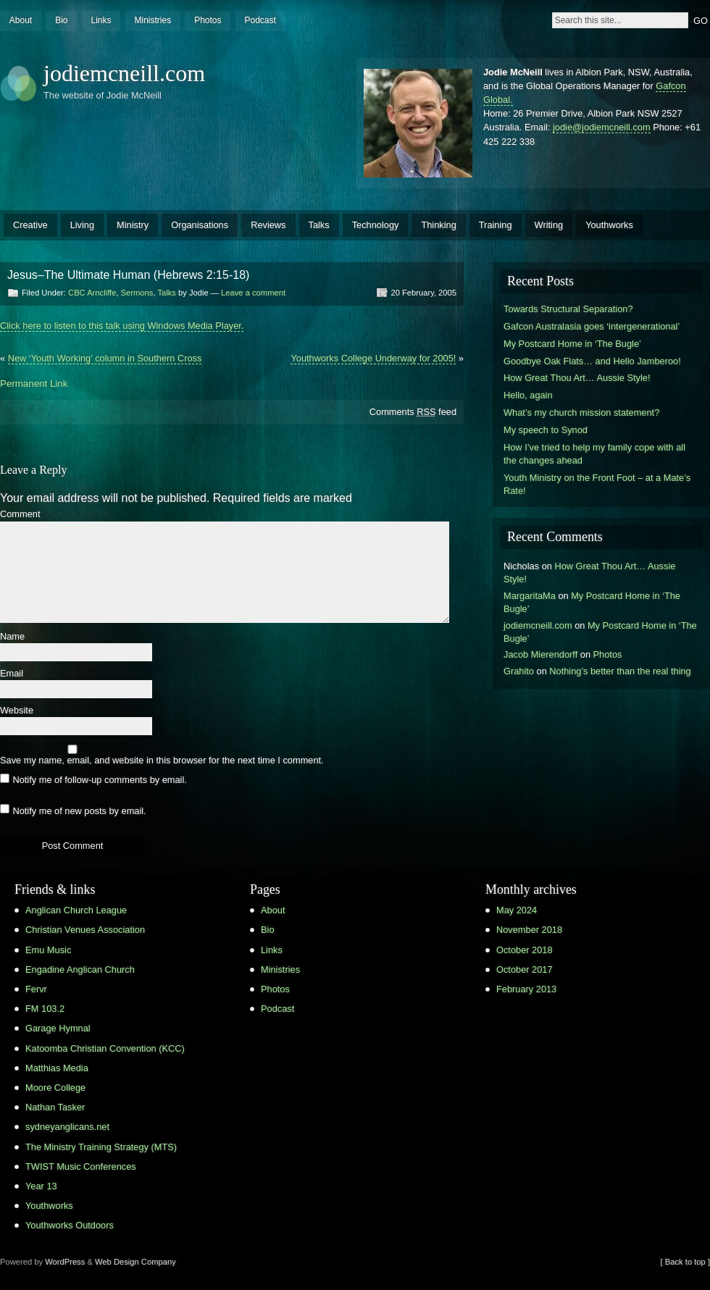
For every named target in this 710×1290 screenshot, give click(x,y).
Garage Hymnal (58, 1028)
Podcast (259, 20)
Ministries (152, 20)
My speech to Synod (546, 429)
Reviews (268, 224)
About (20, 20)
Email (11, 674)
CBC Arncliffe (92, 292)
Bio (61, 20)
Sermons (137, 292)
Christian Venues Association (85, 929)
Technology (375, 224)
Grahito (519, 671)
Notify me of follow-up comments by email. (99, 779)
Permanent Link (33, 383)
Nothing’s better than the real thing (619, 671)
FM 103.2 (44, 1008)
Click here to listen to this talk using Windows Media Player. (121, 325)
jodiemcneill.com (124, 73)
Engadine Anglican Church (80, 969)
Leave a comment (253, 292)
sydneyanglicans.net (67, 1126)
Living (82, 224)
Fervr (36, 989)
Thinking (438, 224)
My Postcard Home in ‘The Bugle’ (572, 343)
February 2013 (526, 989)
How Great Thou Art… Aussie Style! (577, 377)
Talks (319, 224)
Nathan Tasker (55, 1107)
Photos (207, 20)
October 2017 (524, 969)
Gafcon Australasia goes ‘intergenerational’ (592, 326)
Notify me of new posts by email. (79, 810)
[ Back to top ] (685, 1261)
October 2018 (524, 950)
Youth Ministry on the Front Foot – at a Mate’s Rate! (597, 484)
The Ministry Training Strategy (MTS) (101, 1147)
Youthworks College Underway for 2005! (373, 358)
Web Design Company (135, 1261)
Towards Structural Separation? (568, 308)
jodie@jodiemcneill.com (602, 127)
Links (101, 20)
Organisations (199, 224)
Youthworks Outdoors (69, 1225)
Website (16, 711)
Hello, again (528, 395)
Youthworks (609, 224)
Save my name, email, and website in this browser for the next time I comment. (162, 761)
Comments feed (412, 411)
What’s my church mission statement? (581, 412)
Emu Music (48, 950)
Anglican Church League (76, 910)
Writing (549, 224)
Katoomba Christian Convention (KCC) (105, 1048)
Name (12, 637)
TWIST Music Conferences (80, 1166)
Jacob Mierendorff (540, 654)
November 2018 (529, 929)
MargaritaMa (530, 595)
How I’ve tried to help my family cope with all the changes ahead (594, 454)
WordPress (65, 1261)
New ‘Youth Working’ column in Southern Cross (105, 358)
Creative (30, 224)
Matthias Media (56, 1068)
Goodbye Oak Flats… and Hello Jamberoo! (592, 361)
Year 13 (41, 1186)
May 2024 (516, 910)
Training (495, 224)
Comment (20, 514)
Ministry (133, 224)
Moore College (55, 1087)
